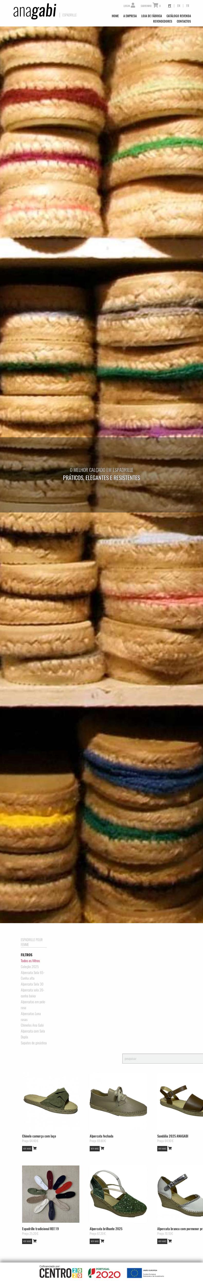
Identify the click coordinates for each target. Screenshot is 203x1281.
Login (129, 6)
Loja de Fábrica (151, 16)
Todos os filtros (30, 960)
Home (115, 16)
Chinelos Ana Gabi (32, 1025)
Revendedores (162, 21)
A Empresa (130, 16)
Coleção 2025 (30, 966)
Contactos (184, 21)
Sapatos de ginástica (34, 1042)
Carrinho (151, 6)
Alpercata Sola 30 (32, 984)
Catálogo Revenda (179, 16)
